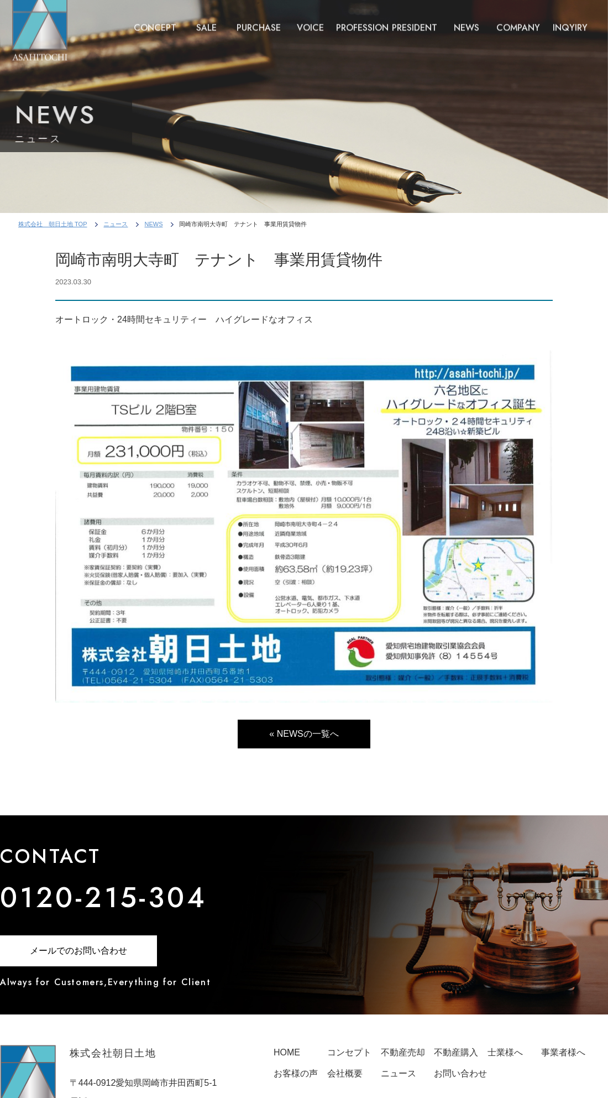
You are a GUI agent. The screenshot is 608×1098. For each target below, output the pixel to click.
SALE (206, 21)
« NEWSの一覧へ (303, 733)
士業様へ (505, 1052)
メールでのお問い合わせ (78, 950)
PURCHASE (259, 21)
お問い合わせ (460, 1073)
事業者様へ (563, 1052)
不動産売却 (403, 1052)
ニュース (115, 224)
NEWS (466, 21)
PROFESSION (362, 21)
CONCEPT (155, 21)
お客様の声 (296, 1073)
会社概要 (345, 1073)
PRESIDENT (414, 21)
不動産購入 (456, 1052)
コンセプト (349, 1052)
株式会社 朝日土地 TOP (52, 224)
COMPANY (518, 21)
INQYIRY (570, 21)
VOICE (310, 21)
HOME (287, 1052)
